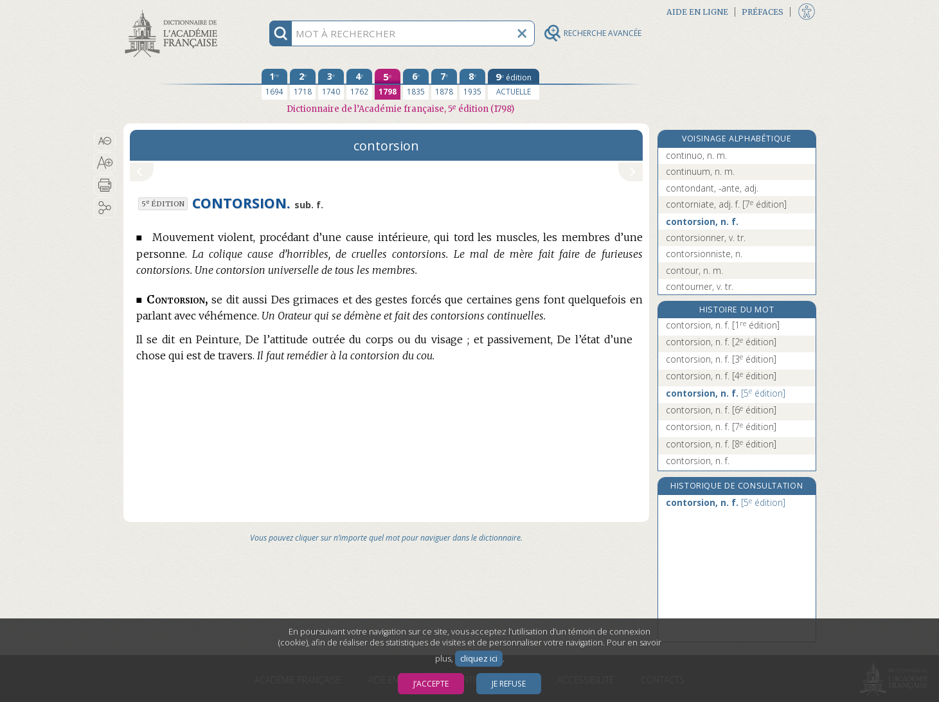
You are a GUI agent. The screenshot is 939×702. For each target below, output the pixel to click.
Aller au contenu (173, 11)
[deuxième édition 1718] (303, 84)
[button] (105, 140)
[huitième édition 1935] (472, 84)
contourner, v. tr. (699, 286)
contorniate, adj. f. (726, 204)
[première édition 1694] (274, 84)
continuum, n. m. (700, 171)
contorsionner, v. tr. (706, 237)
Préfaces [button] (762, 12)
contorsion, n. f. (702, 221)
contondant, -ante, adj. (712, 188)
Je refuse (509, 683)
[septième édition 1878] (444, 84)
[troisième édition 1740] (331, 84)
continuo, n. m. (696, 155)
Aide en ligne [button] (697, 12)
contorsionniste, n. (704, 254)
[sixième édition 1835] (416, 84)
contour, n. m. (694, 270)
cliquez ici (478, 658)
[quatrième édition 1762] (359, 84)
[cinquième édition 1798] (387, 84)
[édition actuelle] (513, 84)
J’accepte (431, 683)
